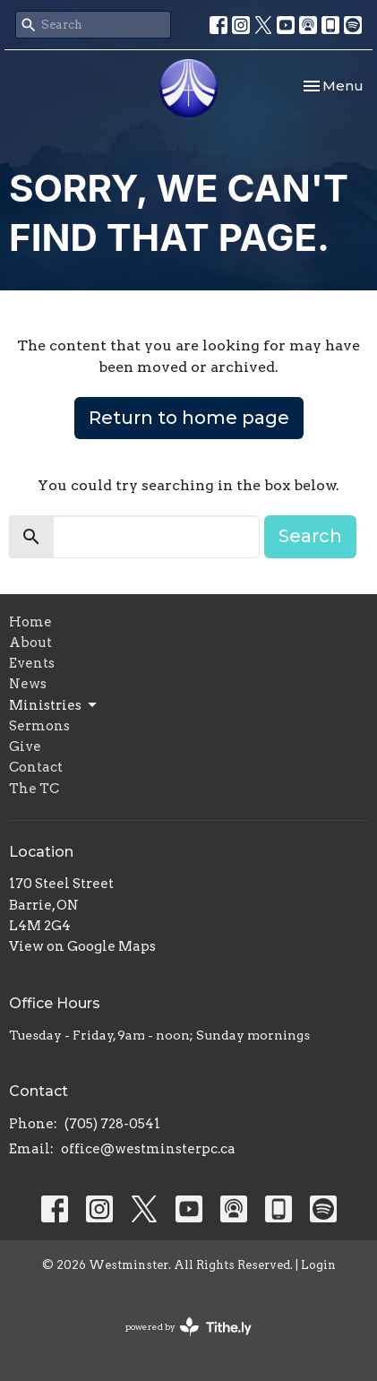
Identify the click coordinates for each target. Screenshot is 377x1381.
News (28, 684)
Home (30, 622)
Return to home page (189, 417)
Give (25, 746)
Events (32, 663)
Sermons (39, 726)
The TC (34, 789)
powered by (188, 1326)
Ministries (54, 705)
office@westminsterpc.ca (148, 1149)
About (30, 642)
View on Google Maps (82, 946)
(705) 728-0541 (112, 1124)
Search (310, 536)
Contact (36, 767)
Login (318, 1265)
